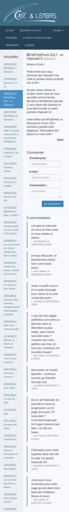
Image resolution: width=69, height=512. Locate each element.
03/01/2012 (10, 399)
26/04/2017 (10, 99)
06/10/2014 (11, 228)
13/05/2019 (10, 68)
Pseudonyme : (38, 158)
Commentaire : (38, 185)
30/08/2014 (11, 285)
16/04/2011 (10, 498)
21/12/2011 (10, 411)
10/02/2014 (11, 325)
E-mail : (34, 171)
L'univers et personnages (37, 37)
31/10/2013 (10, 342)
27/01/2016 (11, 152)
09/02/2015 (10, 196)
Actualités (11, 37)
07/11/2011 (10, 424)
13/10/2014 (11, 211)
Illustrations (12, 45)
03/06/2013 (10, 358)
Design (58, 30)
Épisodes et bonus (30, 30)
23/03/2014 (12, 305)
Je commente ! (52, 203)
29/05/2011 (11, 452)
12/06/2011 (10, 437)
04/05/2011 (10, 481)
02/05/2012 (10, 386)
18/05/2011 (10, 466)
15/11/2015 (10, 182)
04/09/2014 (11, 268)
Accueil (10, 30)
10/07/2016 (11, 116)
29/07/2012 (10, 373)
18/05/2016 (11, 134)
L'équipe (30, 45)
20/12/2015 (10, 167)
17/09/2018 (10, 83)
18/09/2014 (11, 248)
